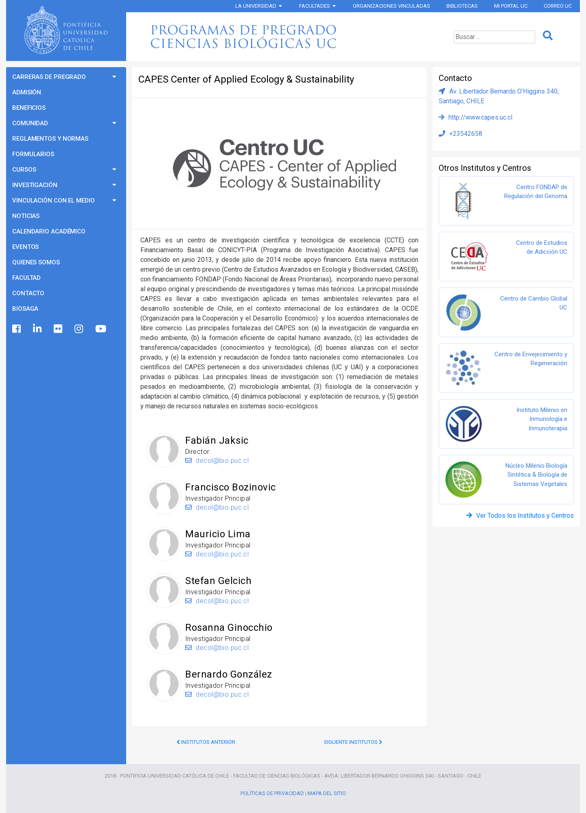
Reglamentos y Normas (50, 138)
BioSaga (25, 308)
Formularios (33, 154)
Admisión (26, 92)
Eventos (25, 247)
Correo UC (558, 6)
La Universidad (255, 6)
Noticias (25, 216)
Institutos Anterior (206, 742)
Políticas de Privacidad (272, 793)
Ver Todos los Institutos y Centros (525, 515)
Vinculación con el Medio (53, 200)
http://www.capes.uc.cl (480, 117)
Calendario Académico (48, 231)
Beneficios (29, 107)
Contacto (28, 293)
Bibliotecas (462, 6)
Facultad (26, 277)
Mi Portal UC (510, 6)
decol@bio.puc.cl (217, 460)
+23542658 (465, 133)
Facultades (314, 6)
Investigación (34, 185)
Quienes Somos (36, 262)
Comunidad (30, 123)
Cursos (24, 169)
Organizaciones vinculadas (391, 6)
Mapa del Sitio (327, 793)
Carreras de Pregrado (49, 77)
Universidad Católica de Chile (65, 30)
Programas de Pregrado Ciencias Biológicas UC (278, 36)
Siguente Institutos (353, 742)
